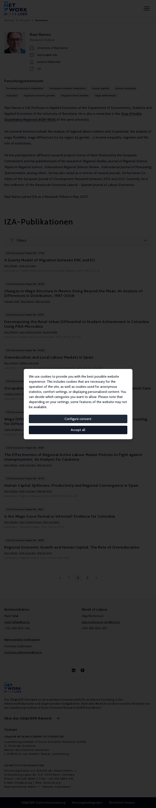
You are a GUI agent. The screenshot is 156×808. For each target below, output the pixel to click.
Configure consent (78, 419)
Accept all (78, 430)
